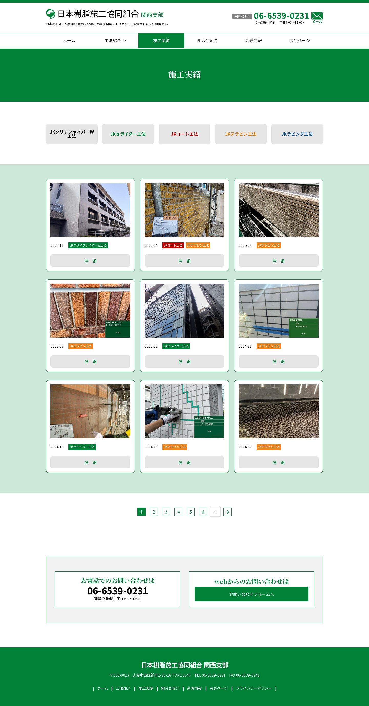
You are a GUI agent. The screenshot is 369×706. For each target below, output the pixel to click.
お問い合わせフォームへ (251, 594)
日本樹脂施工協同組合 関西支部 (184, 665)
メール (317, 17)
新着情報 (253, 40)
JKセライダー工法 (128, 134)
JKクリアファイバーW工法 (72, 134)
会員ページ (300, 40)
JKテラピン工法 (241, 134)
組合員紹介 (207, 40)
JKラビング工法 (297, 134)
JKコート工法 (184, 134)
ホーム (69, 40)
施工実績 (161, 40)
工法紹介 (113, 40)
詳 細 (90, 261)
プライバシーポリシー (254, 688)
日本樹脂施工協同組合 (110, 13)
